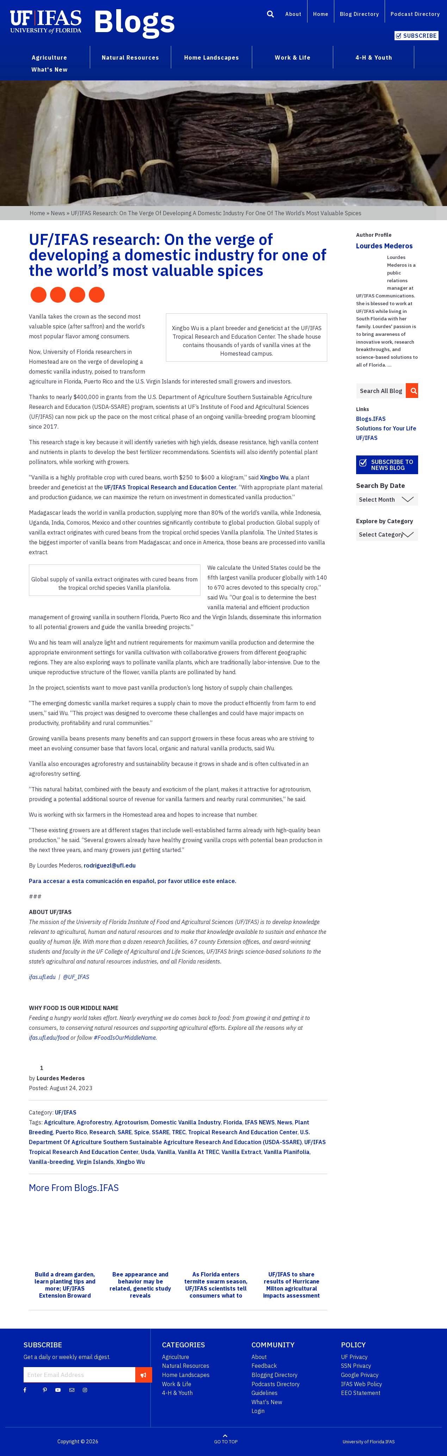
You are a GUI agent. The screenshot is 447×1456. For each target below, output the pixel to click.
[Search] (270, 15)
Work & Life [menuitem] (293, 57)
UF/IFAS (65, 1112)
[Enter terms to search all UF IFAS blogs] (381, 391)
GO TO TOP (225, 1442)
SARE (125, 1132)
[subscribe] (143, 1374)
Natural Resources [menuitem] (130, 57)
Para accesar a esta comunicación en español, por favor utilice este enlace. (133, 880)
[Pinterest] (45, 1389)
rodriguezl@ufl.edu (110, 865)
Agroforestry (94, 1122)
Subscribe (420, 35)
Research (102, 1132)
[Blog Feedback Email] (71, 1389)
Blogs (134, 20)
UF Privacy (354, 1356)
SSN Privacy (356, 1365)
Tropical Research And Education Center (243, 1132)
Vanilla (166, 1151)
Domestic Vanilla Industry (186, 1122)
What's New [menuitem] (49, 69)
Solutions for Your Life (386, 428)
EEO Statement (360, 1392)
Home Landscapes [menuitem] (211, 57)
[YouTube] (58, 1389)
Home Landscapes (186, 1374)
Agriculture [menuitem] (49, 57)
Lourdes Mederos (384, 245)
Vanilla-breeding (51, 1161)
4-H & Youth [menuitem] (373, 57)
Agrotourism (131, 1122)
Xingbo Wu (274, 477)
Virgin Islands (95, 1161)
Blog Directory (359, 14)
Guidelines (265, 1392)
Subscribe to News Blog (392, 465)
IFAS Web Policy (361, 1384)
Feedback (264, 1365)
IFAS (390, 1442)
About (293, 14)
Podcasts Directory (276, 1384)
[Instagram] (85, 1389)
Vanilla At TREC (198, 1151)
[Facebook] (25, 1389)
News (58, 213)
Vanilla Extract (241, 1151)
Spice (141, 1132)
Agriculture (59, 1122)
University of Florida (363, 1442)
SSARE (160, 1132)
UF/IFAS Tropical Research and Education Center (170, 487)
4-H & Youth (177, 1392)
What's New (267, 1402)
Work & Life (176, 1384)
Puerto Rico (71, 1132)
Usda (148, 1151)
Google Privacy (360, 1374)
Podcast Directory (415, 14)
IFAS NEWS (260, 1122)
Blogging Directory (275, 1374)
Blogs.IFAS (371, 418)
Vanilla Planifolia (287, 1151)
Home (320, 14)
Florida (232, 1122)
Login (258, 1410)
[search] (412, 390)
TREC (179, 1132)
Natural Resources (185, 1365)
